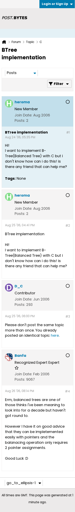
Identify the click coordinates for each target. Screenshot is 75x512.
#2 (67, 225)
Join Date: (23, 115)
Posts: (20, 120)
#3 (67, 316)
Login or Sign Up (57, 4)
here (55, 335)
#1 (68, 132)
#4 (67, 391)
